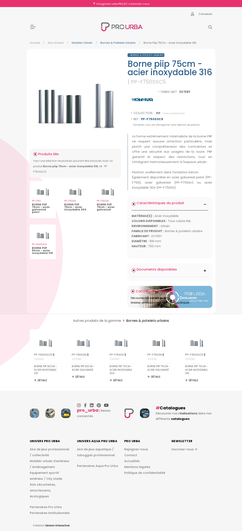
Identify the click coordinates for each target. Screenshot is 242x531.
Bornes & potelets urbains (118, 43)
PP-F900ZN (80, 357)
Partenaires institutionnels (50, 513)
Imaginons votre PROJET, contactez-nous (123, 4)
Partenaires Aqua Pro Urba (97, 466)
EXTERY (185, 92)
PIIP (158, 113)
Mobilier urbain (82, 43)
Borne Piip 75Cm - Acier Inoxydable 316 (170, 43)
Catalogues (172, 408)
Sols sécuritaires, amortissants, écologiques (43, 490)
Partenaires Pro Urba (46, 507)
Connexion (205, 14)
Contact (130, 455)
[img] (75, 97)
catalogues (180, 419)
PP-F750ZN (155, 357)
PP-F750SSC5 (195, 357)
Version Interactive (57, 525)
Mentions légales (137, 467)
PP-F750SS (118, 357)
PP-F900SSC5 (44, 357)
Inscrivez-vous (184, 449)
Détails (42, 380)
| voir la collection (173, 113)
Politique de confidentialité (144, 473)
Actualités (132, 461)
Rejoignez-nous (136, 449)
